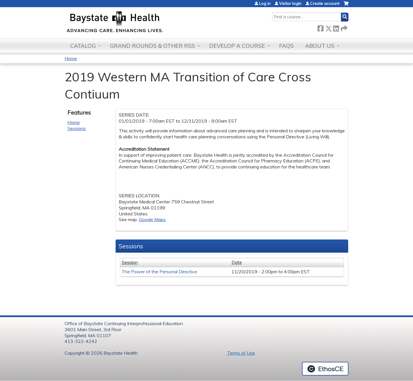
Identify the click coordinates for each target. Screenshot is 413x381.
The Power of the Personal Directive (159, 271)
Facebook (320, 27)
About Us (319, 45)
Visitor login (290, 3)
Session (130, 262)
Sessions (76, 128)
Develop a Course (237, 45)
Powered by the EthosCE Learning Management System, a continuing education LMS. (325, 369)
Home (71, 58)
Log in (264, 3)
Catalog (83, 45)
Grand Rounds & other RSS (152, 45)
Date (236, 262)
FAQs (286, 45)
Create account (324, 3)
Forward (343, 27)
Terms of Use (240, 353)
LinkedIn (336, 27)
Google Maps (152, 219)
